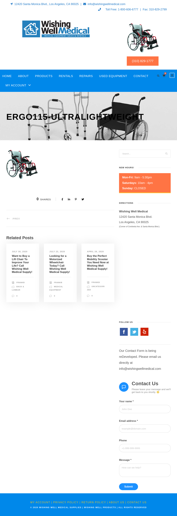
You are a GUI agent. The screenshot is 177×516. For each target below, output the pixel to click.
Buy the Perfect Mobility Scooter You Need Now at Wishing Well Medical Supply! (98, 262)
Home (7, 76)
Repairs (86, 76)
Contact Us (137, 502)
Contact (141, 76)
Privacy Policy (65, 502)
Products (44, 76)
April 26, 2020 (95, 252)
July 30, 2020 (19, 252)
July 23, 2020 (57, 252)
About (23, 76)
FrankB (20, 282)
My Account (16, 85)
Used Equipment (113, 76)
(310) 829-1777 (142, 61)
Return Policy (93, 502)
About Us (116, 502)
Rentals (66, 76)
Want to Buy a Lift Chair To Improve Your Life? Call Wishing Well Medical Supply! (22, 264)
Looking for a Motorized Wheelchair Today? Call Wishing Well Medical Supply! (59, 264)
